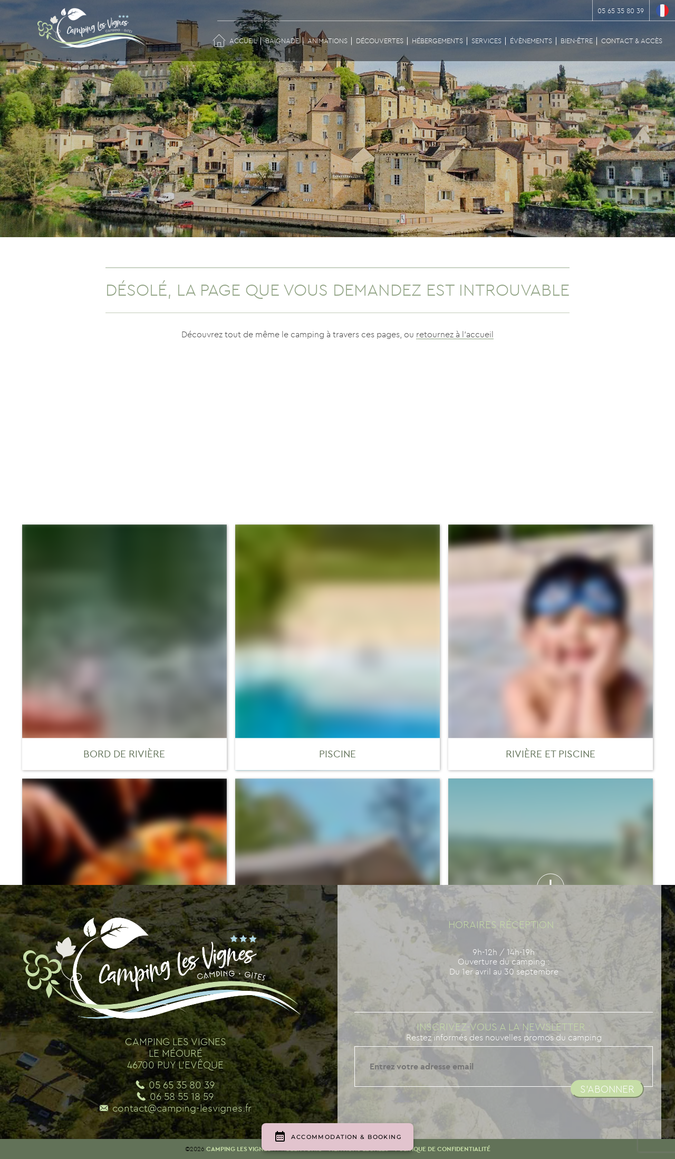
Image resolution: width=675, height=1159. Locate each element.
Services (486, 40)
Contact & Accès (631, 40)
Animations (327, 40)
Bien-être (577, 40)
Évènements (531, 40)
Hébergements (437, 40)
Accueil (243, 40)
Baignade (282, 40)
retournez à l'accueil (455, 334)
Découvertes (379, 40)
